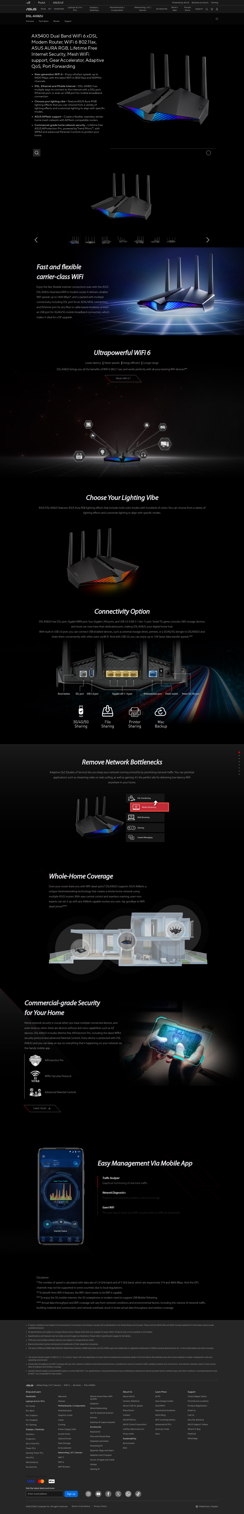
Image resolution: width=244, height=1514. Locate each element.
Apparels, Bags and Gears (102, 1450)
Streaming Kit (96, 1446)
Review (56, 21)
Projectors (30, 1439)
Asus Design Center (164, 1401)
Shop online (128, 1434)
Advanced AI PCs (163, 1424)
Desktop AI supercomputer (102, 1422)
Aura (157, 1434)
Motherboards (65, 1410)
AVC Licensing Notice (165, 1420)
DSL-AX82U (34, 16)
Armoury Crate (162, 1429)
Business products (200, 2)
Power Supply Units (67, 1429)
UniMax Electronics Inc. (134, 1429)
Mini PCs (30, 1457)
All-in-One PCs (32, 1443)
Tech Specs (43, 21)
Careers (126, 1415)
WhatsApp (193, 1438)
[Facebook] (108, 1494)
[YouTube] (98, 1494)
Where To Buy (194, 1429)
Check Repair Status (197, 1396)
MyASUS (192, 1434)
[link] (31, 9)
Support (68, 21)
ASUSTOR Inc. (129, 1420)
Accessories (31, 1467)
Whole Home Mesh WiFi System (101, 1397)
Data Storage (64, 1443)
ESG (125, 1448)
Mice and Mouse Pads (100, 1436)
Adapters (94, 1403)
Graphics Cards (65, 1415)
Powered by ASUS (180, 2)
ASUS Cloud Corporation (134, 1424)
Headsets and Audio (99, 1441)
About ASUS (129, 1396)
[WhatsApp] (128, 1494)
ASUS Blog (160, 1415)
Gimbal (93, 1464)
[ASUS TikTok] (138, 1494)
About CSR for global (133, 1406)
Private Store (187, 9)
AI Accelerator (64, 1448)
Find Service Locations (198, 1401)
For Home (30, 1406)
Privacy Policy (100, 1506)
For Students (32, 1420)
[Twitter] (118, 1494)
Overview (30, 21)
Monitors (30, 1434)
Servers (93, 1417)
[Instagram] (88, 1494)
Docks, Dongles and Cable (102, 1460)
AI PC (158, 1396)
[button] (214, 2)
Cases (61, 1420)
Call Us (191, 1415)
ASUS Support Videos (198, 1424)
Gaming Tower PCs (34, 1453)
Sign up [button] (71, 1493)
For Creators (32, 1415)
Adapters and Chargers (101, 1455)
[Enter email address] (44, 1494)
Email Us (192, 1410)
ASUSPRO (160, 1406)
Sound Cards (64, 1434)
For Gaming (31, 1425)
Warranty (62, 1396)
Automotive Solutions (165, 1410)
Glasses (61, 1401)
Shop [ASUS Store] (43, 9)
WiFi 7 (61, 1457)
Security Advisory (196, 1420)
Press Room (128, 1410)
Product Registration (197, 1406)
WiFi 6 (61, 1462)
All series (77, 1385)
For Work (30, 1411)
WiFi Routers (64, 1467)
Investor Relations (131, 1401)
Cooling (61, 1424)
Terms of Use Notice (81, 1506)
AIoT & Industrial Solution (101, 1413)
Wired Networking (98, 1408)
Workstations (32, 1462)
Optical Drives (64, 1438)
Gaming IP (95, 1469)
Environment (129, 1443)
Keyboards (95, 1432)
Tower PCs (31, 1448)
